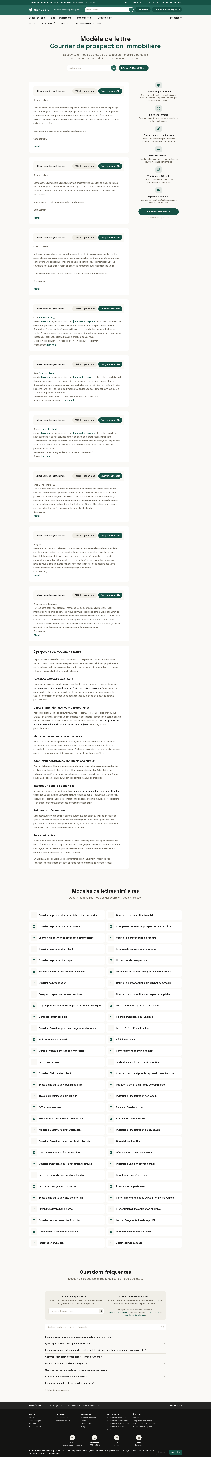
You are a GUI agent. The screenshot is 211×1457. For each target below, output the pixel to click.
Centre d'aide (106, 17)
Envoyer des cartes (133, 67)
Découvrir (176, 1405)
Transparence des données (144, 1424)
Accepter (175, 1452)
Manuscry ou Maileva (115, 1427)
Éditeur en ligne (37, 17)
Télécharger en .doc (84, 91)
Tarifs (52, 17)
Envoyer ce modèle (110, 91)
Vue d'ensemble (61, 1418)
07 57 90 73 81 (156, 2)
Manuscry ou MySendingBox (118, 1424)
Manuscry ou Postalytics (116, 1418)
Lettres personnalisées (48, 23)
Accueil (32, 23)
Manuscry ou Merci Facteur (117, 1421)
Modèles (176, 17)
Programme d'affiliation (142, 1421)
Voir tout (110, 1429)
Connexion (142, 9)
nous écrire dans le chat (134, 1315)
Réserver (139, 1445)
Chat (169, 2)
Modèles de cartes (88, 1418)
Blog (83, 1427)
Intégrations (65, 17)
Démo (178, 2)
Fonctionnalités (84, 17)
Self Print (32, 1424)
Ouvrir (116, 1445)
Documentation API (62, 1421)
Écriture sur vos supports (143, 1427)
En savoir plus (54, 1453)
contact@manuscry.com (136, 2)
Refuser (161, 1452)
